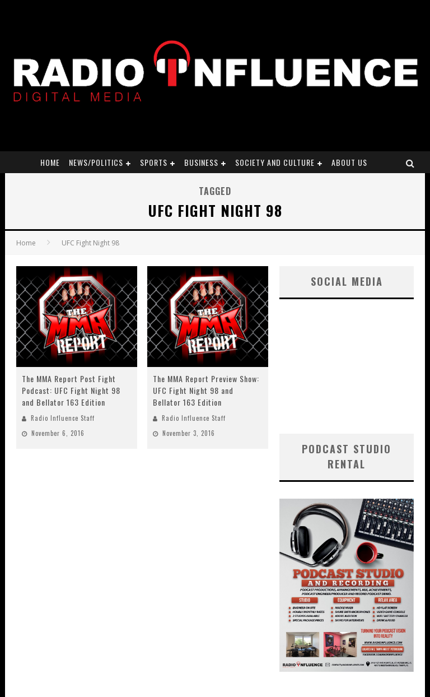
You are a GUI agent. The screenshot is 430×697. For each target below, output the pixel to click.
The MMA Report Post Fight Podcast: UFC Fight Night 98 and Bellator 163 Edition (71, 390)
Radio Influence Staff (63, 417)
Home (50, 162)
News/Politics (96, 162)
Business (201, 162)
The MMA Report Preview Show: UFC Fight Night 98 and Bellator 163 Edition (206, 390)
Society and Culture (275, 162)
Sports (153, 162)
